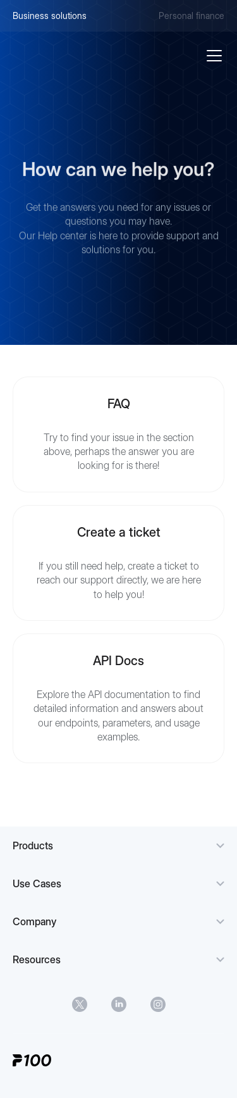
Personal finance (191, 15)
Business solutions (50, 15)
